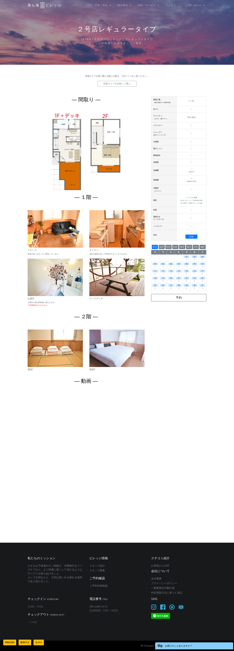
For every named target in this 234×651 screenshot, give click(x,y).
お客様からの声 (160, 565)
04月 (175, 247)
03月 (168, 247)
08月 (203, 247)
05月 (182, 247)
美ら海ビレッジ (45, 5)
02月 (162, 247)
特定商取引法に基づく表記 (166, 592)
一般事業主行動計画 (163, 588)
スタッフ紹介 (97, 565)
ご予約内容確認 (98, 585)
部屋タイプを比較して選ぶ (117, 83)
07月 (196, 247)
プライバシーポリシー (164, 583)
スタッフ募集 (97, 570)
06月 (189, 247)
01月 (155, 247)
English (9, 642)
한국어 (38, 642)
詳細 (191, 236)
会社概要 (156, 578)
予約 (179, 297)
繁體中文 (24, 642)
